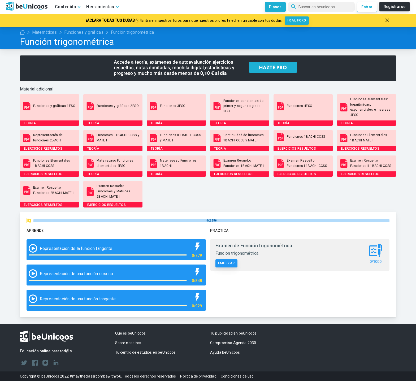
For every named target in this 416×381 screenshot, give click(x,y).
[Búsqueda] (321, 7)
